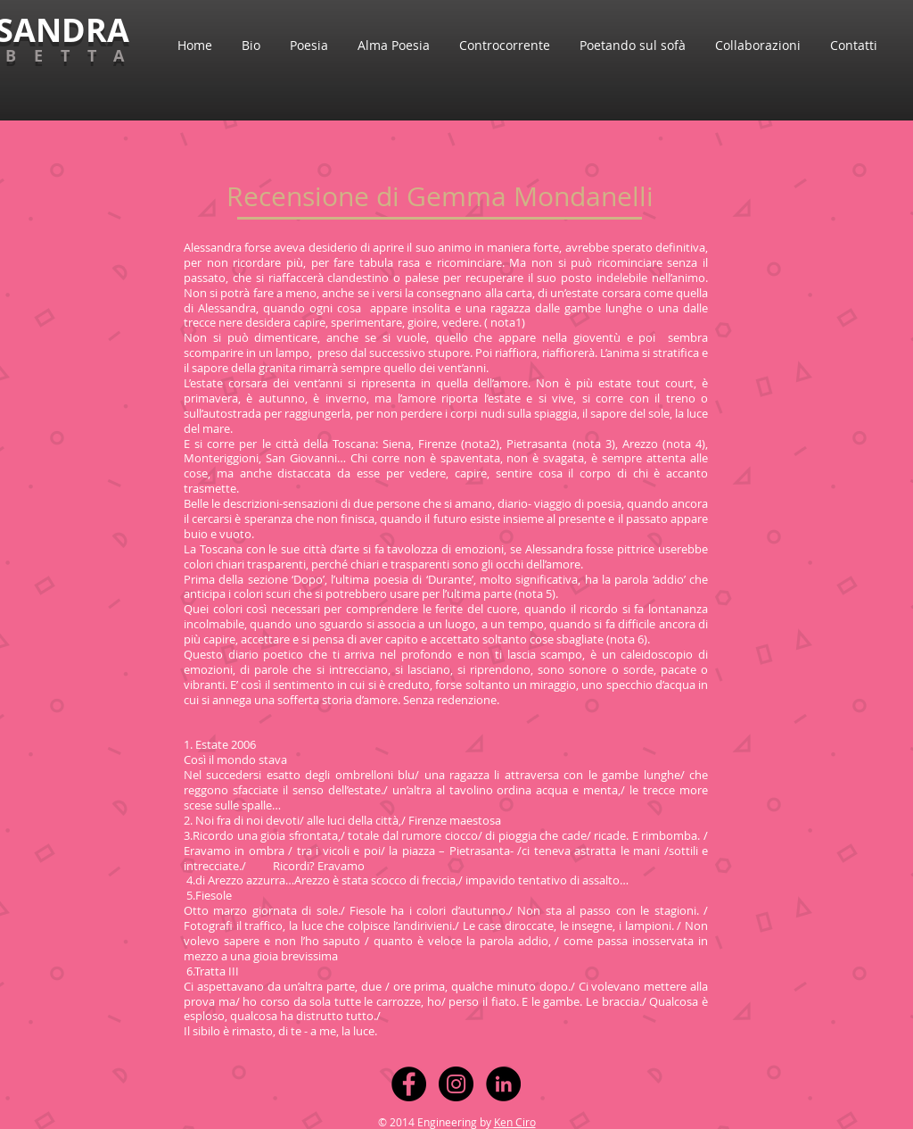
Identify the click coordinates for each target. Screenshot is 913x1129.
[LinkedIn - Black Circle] (503, 1084)
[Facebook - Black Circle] (408, 1084)
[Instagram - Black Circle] (456, 1084)
